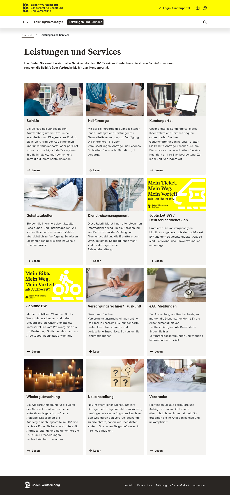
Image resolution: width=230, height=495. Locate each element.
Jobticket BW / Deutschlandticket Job (168, 217)
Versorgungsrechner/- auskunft (114, 306)
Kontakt (129, 485)
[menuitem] (26, 22)
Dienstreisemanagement (108, 215)
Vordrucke (158, 397)
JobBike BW (36, 306)
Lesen (35, 170)
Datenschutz (144, 485)
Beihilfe (32, 121)
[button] (197, 7)
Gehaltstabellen (39, 215)
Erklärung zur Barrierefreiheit (172, 485)
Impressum (199, 485)
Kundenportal (160, 121)
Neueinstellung (101, 397)
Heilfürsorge (98, 121)
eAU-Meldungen (163, 306)
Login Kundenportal (176, 8)
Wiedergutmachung (43, 397)
